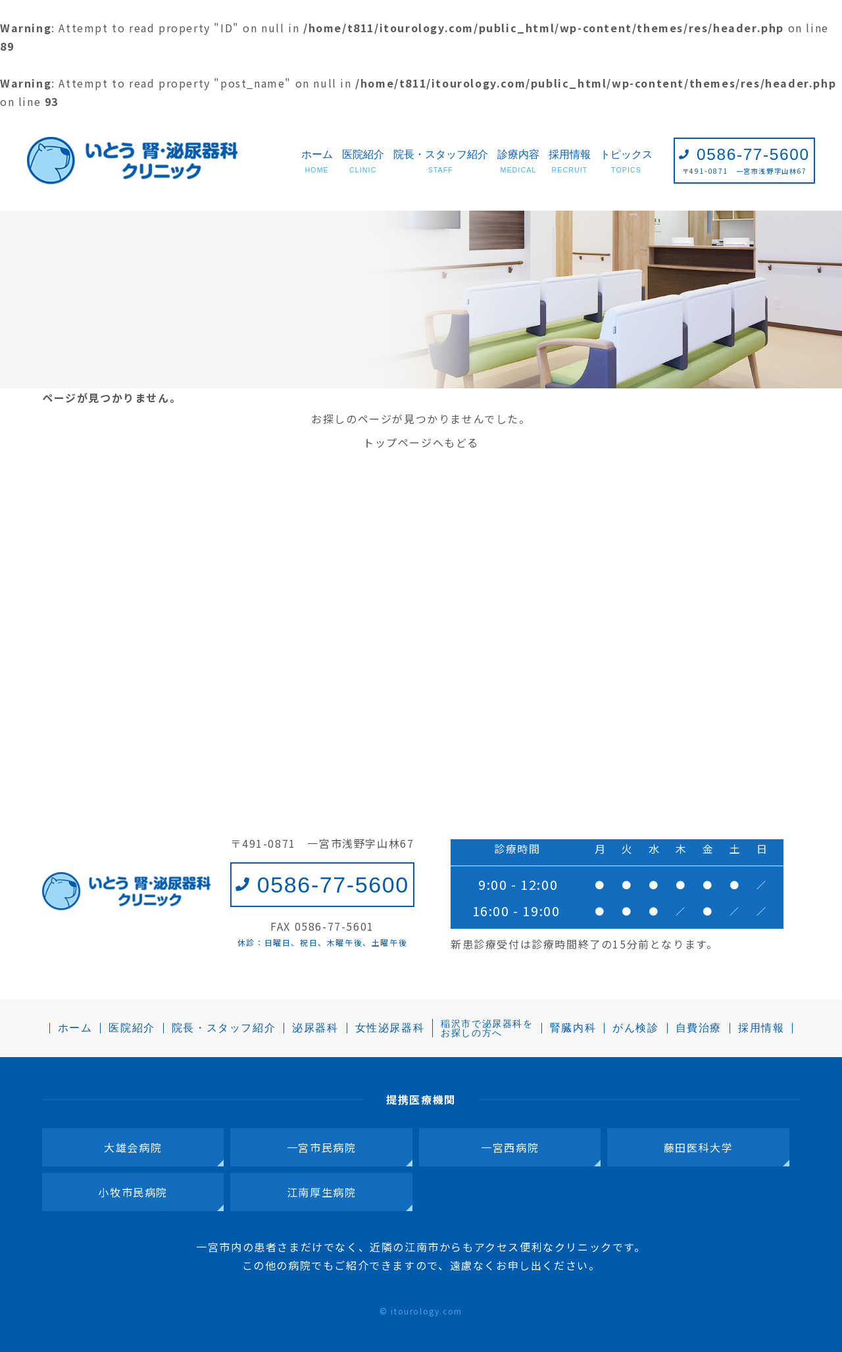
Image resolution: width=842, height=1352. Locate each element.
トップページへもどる (421, 442)
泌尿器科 (315, 1028)
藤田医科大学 (698, 1147)
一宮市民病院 (322, 1147)
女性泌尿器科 (390, 1028)
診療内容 (518, 162)
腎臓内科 (573, 1028)
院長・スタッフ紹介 (440, 162)
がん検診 (635, 1028)
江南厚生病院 (322, 1192)
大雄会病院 (133, 1147)
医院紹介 (363, 162)
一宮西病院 (510, 1147)
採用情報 (570, 162)
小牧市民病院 (133, 1192)
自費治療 (699, 1028)
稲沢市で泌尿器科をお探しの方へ (487, 1028)
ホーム (317, 162)
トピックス (626, 162)
